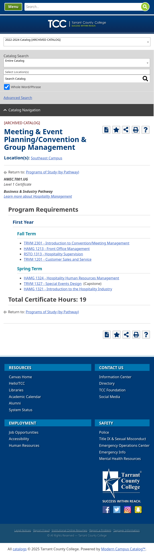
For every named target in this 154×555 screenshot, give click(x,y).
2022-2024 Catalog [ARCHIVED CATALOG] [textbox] (33, 40)
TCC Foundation (112, 390)
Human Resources (24, 445)
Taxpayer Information (126, 530)
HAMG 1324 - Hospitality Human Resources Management (71, 278)
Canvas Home (20, 376)
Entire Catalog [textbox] (14, 61)
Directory (107, 383)
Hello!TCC (17, 383)
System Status (20, 409)
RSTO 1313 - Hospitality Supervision (53, 254)
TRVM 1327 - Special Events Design (53, 283)
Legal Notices (22, 530)
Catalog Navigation (24, 110)
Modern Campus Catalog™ (123, 549)
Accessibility (19, 438)
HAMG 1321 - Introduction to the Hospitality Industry (68, 289)
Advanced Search (18, 97)
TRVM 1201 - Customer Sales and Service (57, 259)
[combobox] (77, 41)
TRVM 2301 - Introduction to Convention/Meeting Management (76, 243)
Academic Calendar (25, 396)
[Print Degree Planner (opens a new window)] (106, 130)
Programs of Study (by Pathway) (52, 172)
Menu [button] (13, 6)
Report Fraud (41, 530)
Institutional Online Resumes (69, 530)
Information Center (115, 376)
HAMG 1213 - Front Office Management (57, 248)
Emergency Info (112, 452)
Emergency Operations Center (124, 445)
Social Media (109, 396)
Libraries (16, 390)
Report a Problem (100, 530)
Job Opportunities (23, 432)
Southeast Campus (46, 158)
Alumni (15, 403)
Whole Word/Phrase (26, 87)
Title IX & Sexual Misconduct (122, 438)
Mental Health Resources (120, 458)
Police (104, 432)
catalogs (20, 549)
